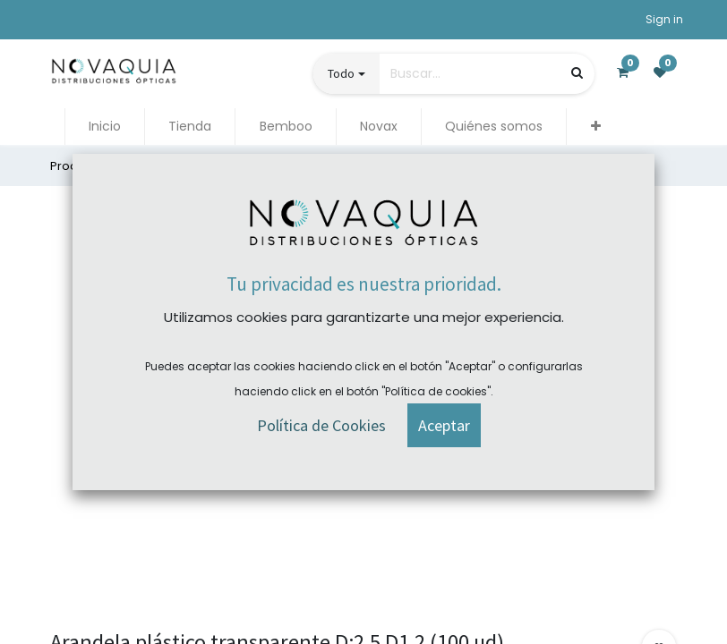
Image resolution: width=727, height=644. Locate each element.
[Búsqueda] (577, 73)
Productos (80, 165)
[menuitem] (105, 126)
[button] (595, 126)
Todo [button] (341, 73)
